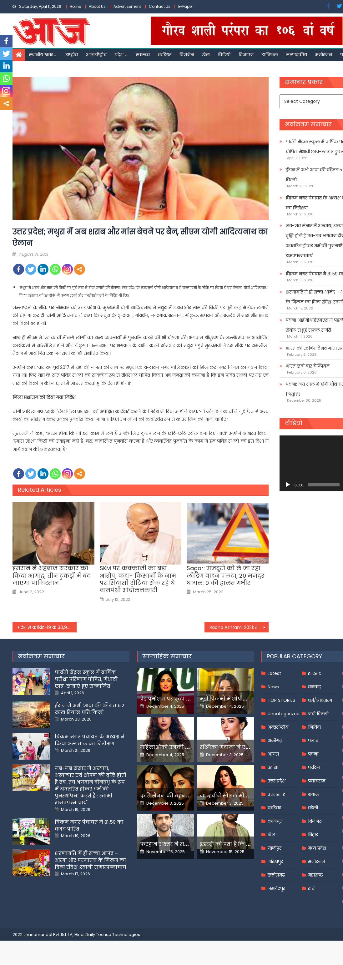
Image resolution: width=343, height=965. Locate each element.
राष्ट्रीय (72, 55)
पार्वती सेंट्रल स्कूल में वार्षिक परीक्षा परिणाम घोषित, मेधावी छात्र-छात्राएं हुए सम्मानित (86, 679)
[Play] (288, 485)
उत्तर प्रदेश (276, 781)
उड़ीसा (273, 767)
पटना (313, 754)
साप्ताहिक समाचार (167, 656)
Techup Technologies (118, 934)
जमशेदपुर (276, 888)
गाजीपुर (274, 848)
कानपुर (275, 821)
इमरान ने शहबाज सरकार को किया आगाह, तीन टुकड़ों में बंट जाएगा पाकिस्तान (52, 575)
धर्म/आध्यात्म (320, 700)
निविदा (314, 727)
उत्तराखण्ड (276, 794)
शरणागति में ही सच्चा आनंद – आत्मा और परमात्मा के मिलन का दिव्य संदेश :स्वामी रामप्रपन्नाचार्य (90, 860)
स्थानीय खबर (41, 55)
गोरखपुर (275, 861)
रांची (311, 888)
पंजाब (313, 740)
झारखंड (314, 673)
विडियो (224, 55)
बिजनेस (186, 55)
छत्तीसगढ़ (276, 875)
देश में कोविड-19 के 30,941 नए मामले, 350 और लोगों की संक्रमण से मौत (49, 627)
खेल (206, 55)
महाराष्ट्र (315, 875)
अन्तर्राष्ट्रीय (96, 55)
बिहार (313, 835)
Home (75, 6)
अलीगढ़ (275, 740)
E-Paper (185, 6)
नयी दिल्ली (318, 714)
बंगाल (313, 794)
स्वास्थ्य (143, 55)
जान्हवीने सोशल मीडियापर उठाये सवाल (245, 795)
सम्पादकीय (296, 55)
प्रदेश (119, 55)
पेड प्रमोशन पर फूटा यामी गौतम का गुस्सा (187, 698)
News (273, 687)
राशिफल (270, 55)
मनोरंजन (323, 55)
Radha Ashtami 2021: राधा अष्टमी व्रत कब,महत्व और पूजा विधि (239, 627)
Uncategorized (284, 714)
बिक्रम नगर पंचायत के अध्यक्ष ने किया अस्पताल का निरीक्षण (89, 740)
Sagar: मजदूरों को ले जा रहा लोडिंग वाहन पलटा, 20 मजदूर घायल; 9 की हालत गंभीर (226, 575)
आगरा (273, 754)
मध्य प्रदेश (317, 848)
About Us (97, 6)
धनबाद (314, 687)
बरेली (313, 808)
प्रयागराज (316, 781)
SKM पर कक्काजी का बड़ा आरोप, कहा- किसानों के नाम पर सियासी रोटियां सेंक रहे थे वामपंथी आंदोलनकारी (138, 579)
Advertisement (127, 6)
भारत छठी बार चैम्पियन (308, 366)
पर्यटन (314, 767)
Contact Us (159, 6)
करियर (164, 55)
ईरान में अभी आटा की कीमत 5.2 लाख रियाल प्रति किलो (89, 709)
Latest (274, 673)
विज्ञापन (246, 55)
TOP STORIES (281, 700)
